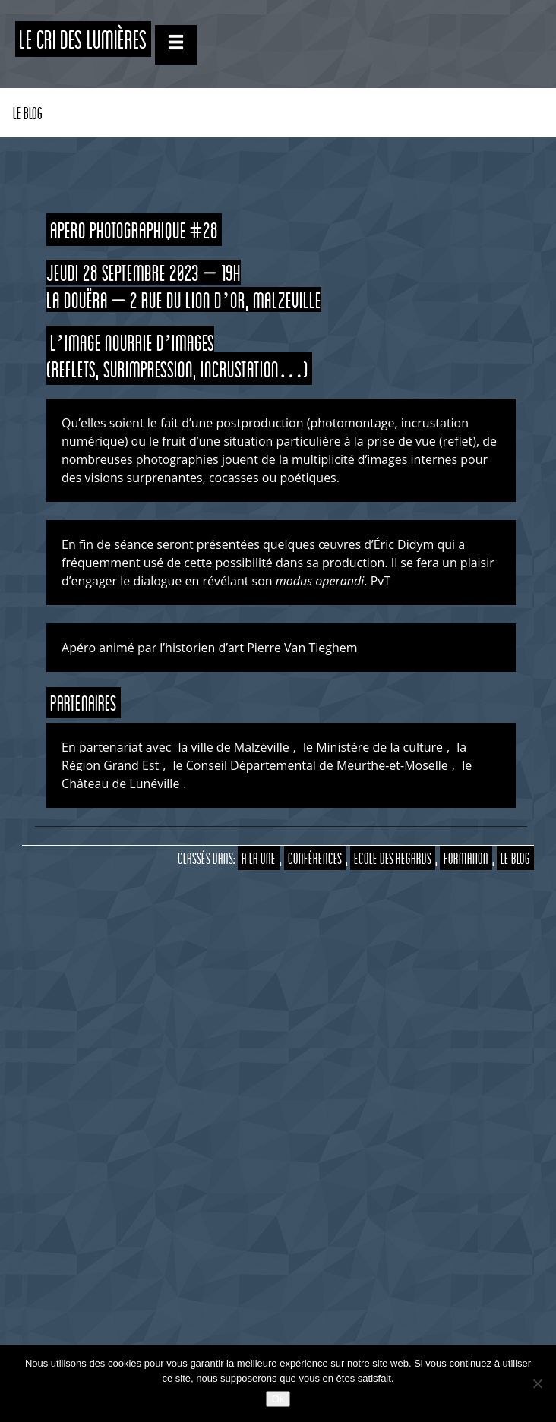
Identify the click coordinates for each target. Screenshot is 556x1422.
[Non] (537, 1383)
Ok (278, 1399)
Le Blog (28, 112)
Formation (466, 858)
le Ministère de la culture (373, 747)
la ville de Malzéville (233, 747)
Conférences (315, 858)
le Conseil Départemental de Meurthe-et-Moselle (310, 765)
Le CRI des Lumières (83, 39)
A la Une (259, 858)
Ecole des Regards (392, 858)
